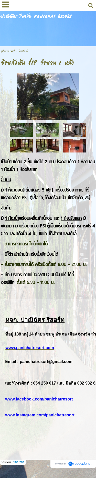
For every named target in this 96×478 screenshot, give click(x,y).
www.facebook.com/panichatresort (39, 399)
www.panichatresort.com (29, 348)
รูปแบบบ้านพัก (8, 51)
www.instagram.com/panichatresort (39, 415)
